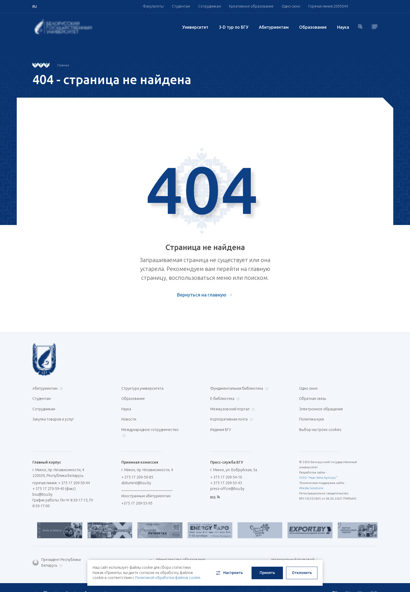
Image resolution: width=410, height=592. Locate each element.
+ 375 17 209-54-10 (226, 467)
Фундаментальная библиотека (238, 388)
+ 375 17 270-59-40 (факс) (54, 479)
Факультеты (153, 6)
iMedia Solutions (311, 478)
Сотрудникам (209, 6)
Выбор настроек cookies (320, 422)
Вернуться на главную (201, 294)
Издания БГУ (220, 422)
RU (334, 581)
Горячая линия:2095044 (328, 6)
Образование (313, 27)
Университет (195, 27)
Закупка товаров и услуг (53, 413)
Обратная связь (312, 397)
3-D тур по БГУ (233, 27)
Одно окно (291, 6)
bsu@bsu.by (42, 485)
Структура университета (142, 388)
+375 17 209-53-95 (136, 494)
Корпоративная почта (231, 413)
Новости (128, 413)
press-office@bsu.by (227, 479)
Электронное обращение (321, 405)
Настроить (229, 570)
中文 (374, 581)
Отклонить (302, 570)
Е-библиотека (224, 397)
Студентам (181, 6)
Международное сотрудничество (150, 424)
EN (360, 581)
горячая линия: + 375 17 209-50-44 (61, 473)
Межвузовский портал (231, 405)
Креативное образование (251, 6)
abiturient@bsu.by (136, 473)
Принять (267, 570)
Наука (343, 27)
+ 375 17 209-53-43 (226, 473)
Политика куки (311, 413)
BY (347, 581)
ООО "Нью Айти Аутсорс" (318, 468)
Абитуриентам (274, 27)
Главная (63, 65)
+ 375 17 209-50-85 (137, 467)
